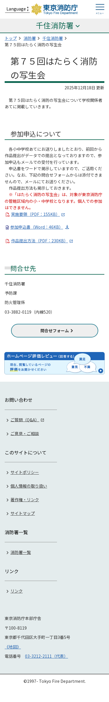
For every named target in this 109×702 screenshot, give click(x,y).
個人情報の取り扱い (28, 486)
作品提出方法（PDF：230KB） (39, 241)
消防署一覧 (20, 552)
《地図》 (13, 647)
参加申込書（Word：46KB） (36, 227)
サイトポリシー (24, 472)
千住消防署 (52, 38)
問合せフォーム (54, 330)
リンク (16, 591)
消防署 (30, 38)
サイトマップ (22, 513)
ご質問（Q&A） (24, 419)
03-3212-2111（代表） (46, 656)
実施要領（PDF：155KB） (35, 214)
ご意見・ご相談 (24, 433)
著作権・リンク (24, 499)
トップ (11, 38)
